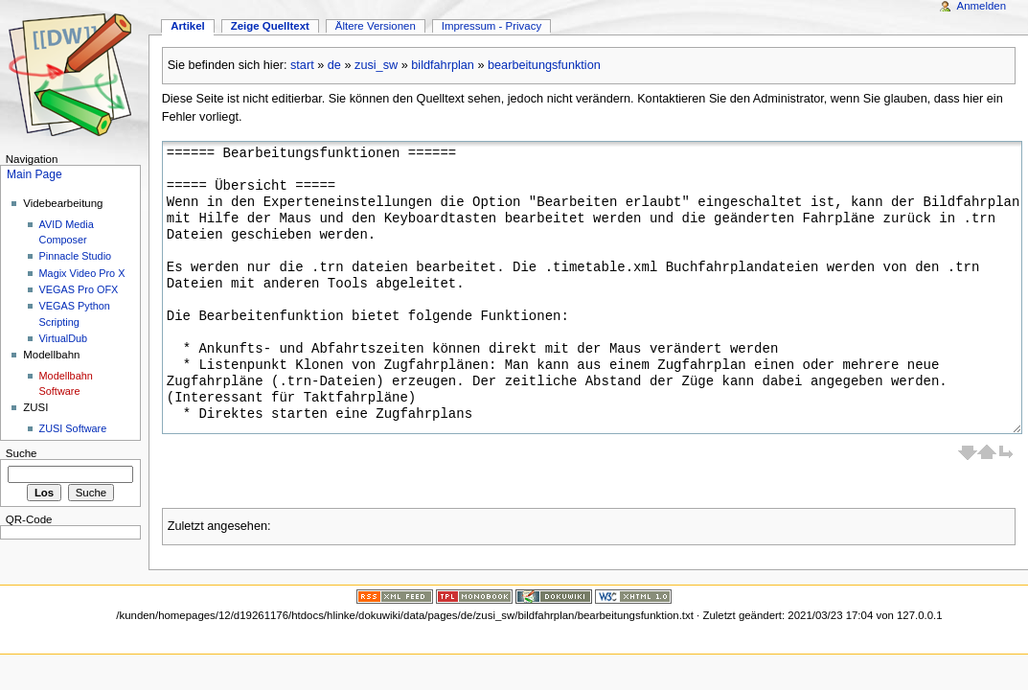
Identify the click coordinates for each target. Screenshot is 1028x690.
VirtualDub (63, 338)
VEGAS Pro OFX (79, 289)
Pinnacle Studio (75, 256)
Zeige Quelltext (270, 26)
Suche (21, 453)
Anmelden (982, 6)
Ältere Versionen (375, 26)
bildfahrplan (442, 65)
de (334, 65)
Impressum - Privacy (491, 26)
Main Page (34, 174)
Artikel (188, 26)
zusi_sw (376, 65)
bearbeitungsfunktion (544, 65)
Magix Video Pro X (82, 273)
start (302, 65)
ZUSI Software (73, 428)
